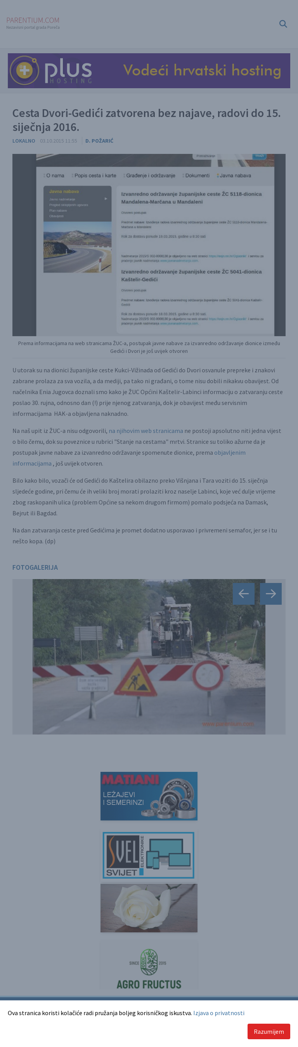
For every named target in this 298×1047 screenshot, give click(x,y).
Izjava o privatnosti (218, 1013)
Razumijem (269, 1031)
